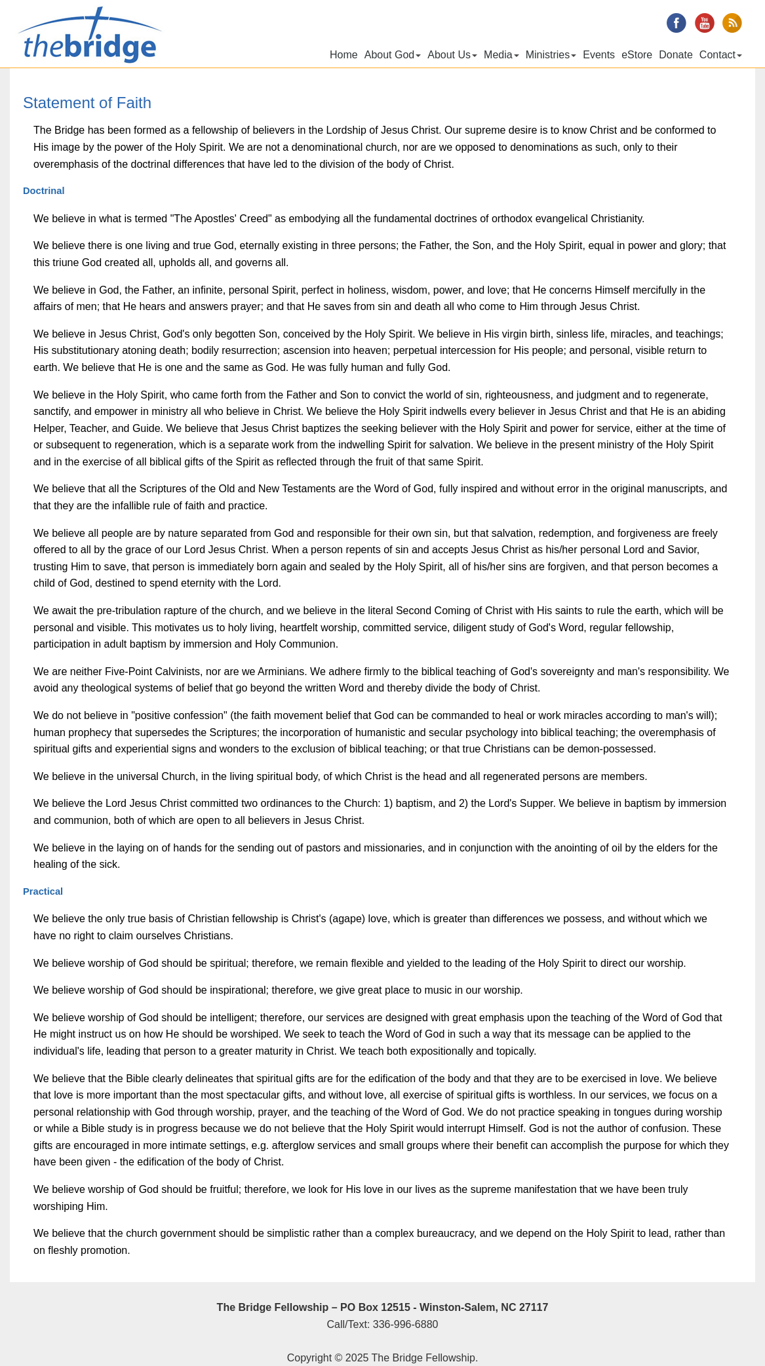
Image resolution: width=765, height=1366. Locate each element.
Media (501, 54)
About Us (452, 54)
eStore (636, 54)
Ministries (551, 54)
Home (344, 54)
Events (599, 54)
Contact (720, 54)
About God (393, 54)
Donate (676, 54)
